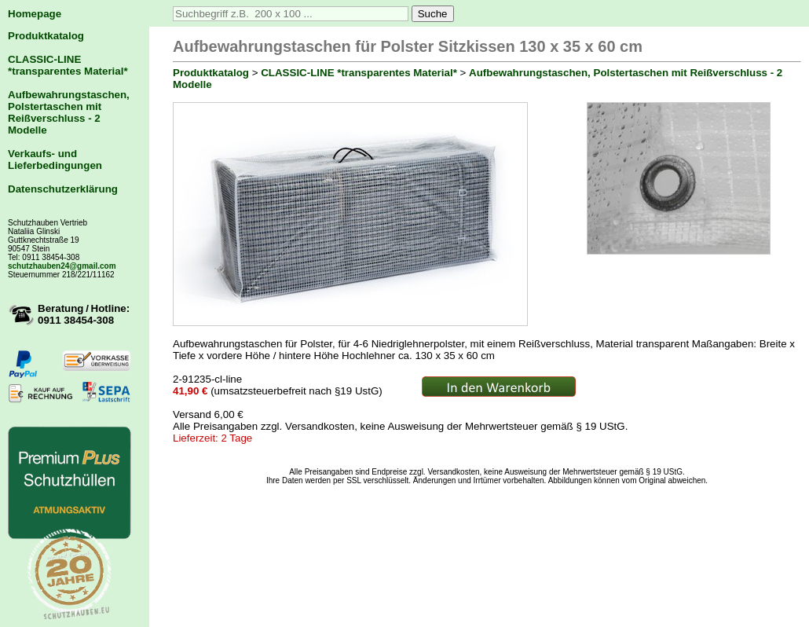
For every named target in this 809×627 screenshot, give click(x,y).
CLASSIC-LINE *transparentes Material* (68, 65)
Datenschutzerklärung (63, 189)
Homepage (34, 14)
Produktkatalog (46, 36)
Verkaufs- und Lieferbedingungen (55, 159)
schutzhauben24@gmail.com (62, 266)
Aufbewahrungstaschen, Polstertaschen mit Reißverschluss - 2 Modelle (69, 112)
